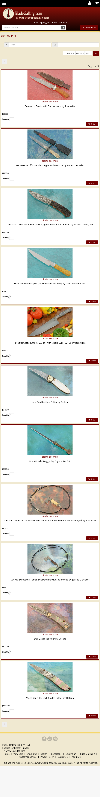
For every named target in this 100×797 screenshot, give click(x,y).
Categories (89, 27)
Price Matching (87, 753)
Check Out (32, 753)
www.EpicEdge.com (15, 750)
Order (92, 124)
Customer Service (27, 756)
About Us (76, 756)
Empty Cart (70, 753)
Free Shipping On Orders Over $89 (50, 22)
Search (44, 753)
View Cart (18, 753)
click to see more (50, 101)
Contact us (56, 753)
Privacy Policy (47, 756)
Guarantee (63, 756)
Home (7, 753)
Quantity (5, 119)
